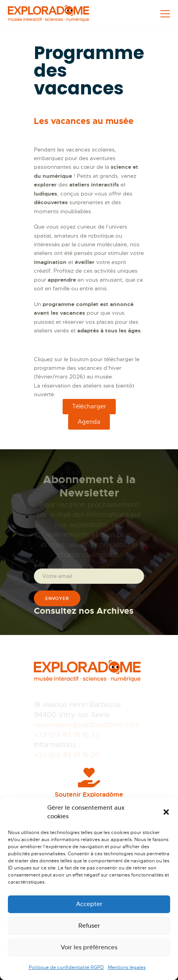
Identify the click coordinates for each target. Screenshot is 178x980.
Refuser (89, 925)
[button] (166, 812)
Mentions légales (127, 967)
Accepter (89, 904)
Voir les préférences (89, 947)
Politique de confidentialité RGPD (66, 967)
